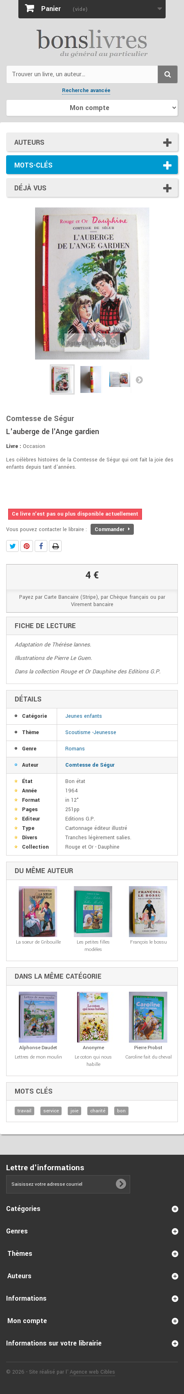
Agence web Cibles (92, 1372)
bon (121, 1110)
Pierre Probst (148, 1047)
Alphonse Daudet (38, 1047)
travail (24, 1110)
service (51, 1110)
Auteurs (29, 142)
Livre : (13, 446)
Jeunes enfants (83, 716)
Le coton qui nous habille (93, 1061)
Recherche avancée (86, 90)
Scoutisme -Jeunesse (90, 732)
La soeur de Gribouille (38, 942)
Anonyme (93, 1047)
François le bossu (148, 942)
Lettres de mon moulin (38, 1057)
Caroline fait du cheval (148, 1057)
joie (74, 1110)
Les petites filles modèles (93, 946)
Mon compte (27, 1321)
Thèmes (19, 1253)
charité (97, 1110)
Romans (75, 748)
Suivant (139, 379)
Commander (112, 529)
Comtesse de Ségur (90, 765)
